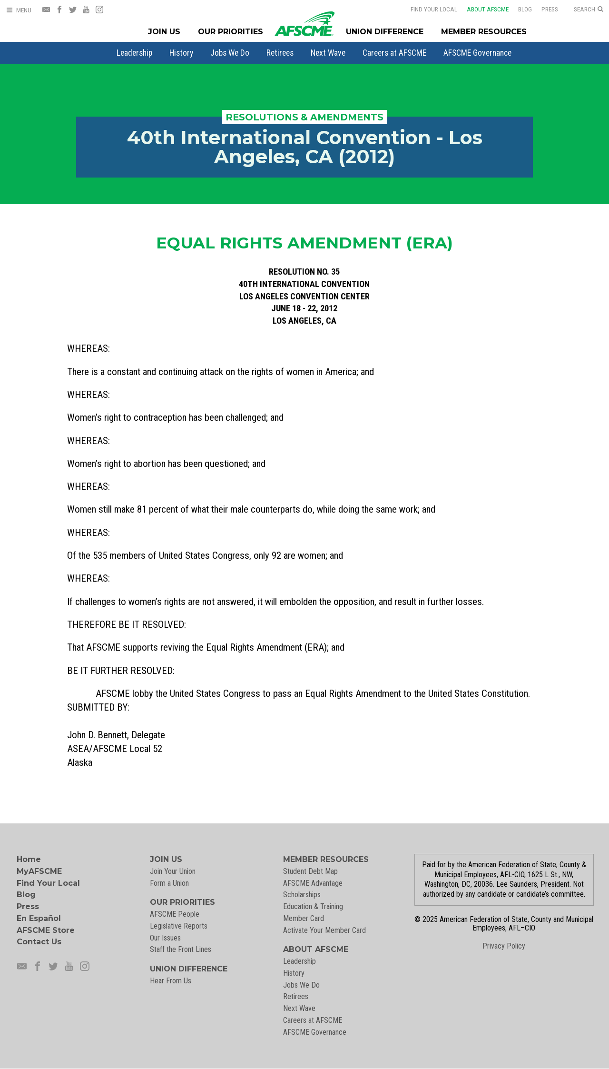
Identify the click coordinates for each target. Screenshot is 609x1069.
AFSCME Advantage (313, 883)
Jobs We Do (229, 53)
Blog (525, 9)
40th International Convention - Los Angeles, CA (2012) (304, 147)
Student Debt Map (310, 871)
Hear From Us (170, 980)
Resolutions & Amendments (304, 117)
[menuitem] (134, 52)
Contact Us (39, 941)
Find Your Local (434, 9)
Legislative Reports (178, 925)
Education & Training (313, 906)
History (181, 53)
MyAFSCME (39, 871)
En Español (39, 918)
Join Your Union (173, 871)
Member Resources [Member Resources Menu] (484, 31)
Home (29, 859)
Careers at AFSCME (394, 53)
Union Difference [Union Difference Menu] (384, 31)
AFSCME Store (46, 930)
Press (549, 9)
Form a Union (169, 883)
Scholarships (302, 894)
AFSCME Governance (477, 53)
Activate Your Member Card (324, 930)
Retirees (280, 53)
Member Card (303, 918)
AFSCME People (174, 914)
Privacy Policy (503, 945)
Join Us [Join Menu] (164, 31)
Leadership (134, 53)
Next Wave (328, 53)
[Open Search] (588, 9)
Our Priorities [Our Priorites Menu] (230, 31)
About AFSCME (488, 9)
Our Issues (165, 937)
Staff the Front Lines (180, 949)
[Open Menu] (18, 10)
